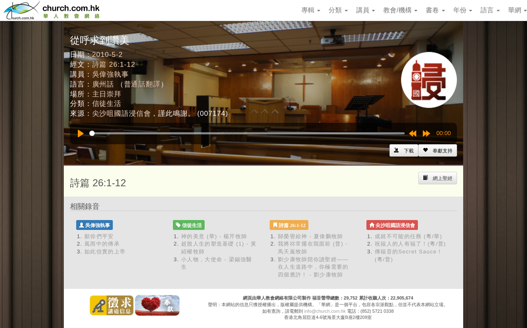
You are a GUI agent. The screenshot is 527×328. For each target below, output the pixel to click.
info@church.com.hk (324, 311)
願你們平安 (99, 236)
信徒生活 (106, 104)
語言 (489, 10)
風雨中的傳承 (102, 244)
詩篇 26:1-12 (113, 64)
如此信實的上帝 (105, 251)
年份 (462, 10)
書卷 (435, 10)
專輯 (310, 10)
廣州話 (103, 84)
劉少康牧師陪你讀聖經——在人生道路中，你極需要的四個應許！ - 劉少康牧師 (313, 267)
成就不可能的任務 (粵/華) (408, 236)
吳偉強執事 (110, 74)
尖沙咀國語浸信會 (121, 113)
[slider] (247, 133)
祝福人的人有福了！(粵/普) (410, 244)
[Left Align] (437, 150)
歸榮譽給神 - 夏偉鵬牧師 (310, 236)
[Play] (80, 133)
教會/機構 (400, 10)
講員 (365, 10)
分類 (338, 10)
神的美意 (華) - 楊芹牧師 (214, 236)
